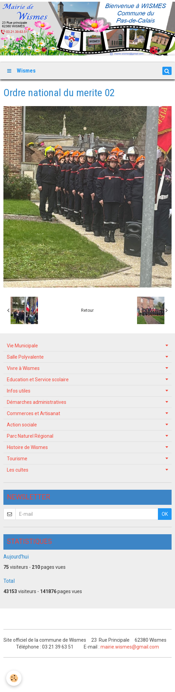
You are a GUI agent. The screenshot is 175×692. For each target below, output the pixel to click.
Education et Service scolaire (38, 379)
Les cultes (17, 470)
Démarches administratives (36, 402)
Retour (87, 310)
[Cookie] (14, 678)
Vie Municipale (22, 345)
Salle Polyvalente (25, 357)
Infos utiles (18, 391)
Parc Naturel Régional (30, 436)
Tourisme (17, 458)
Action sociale (22, 424)
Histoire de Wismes (27, 447)
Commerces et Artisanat (33, 413)
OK (165, 514)
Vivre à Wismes (23, 368)
